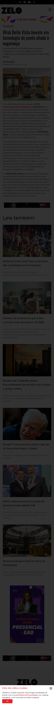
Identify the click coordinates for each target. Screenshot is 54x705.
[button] (51, 688)
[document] (27, 352)
